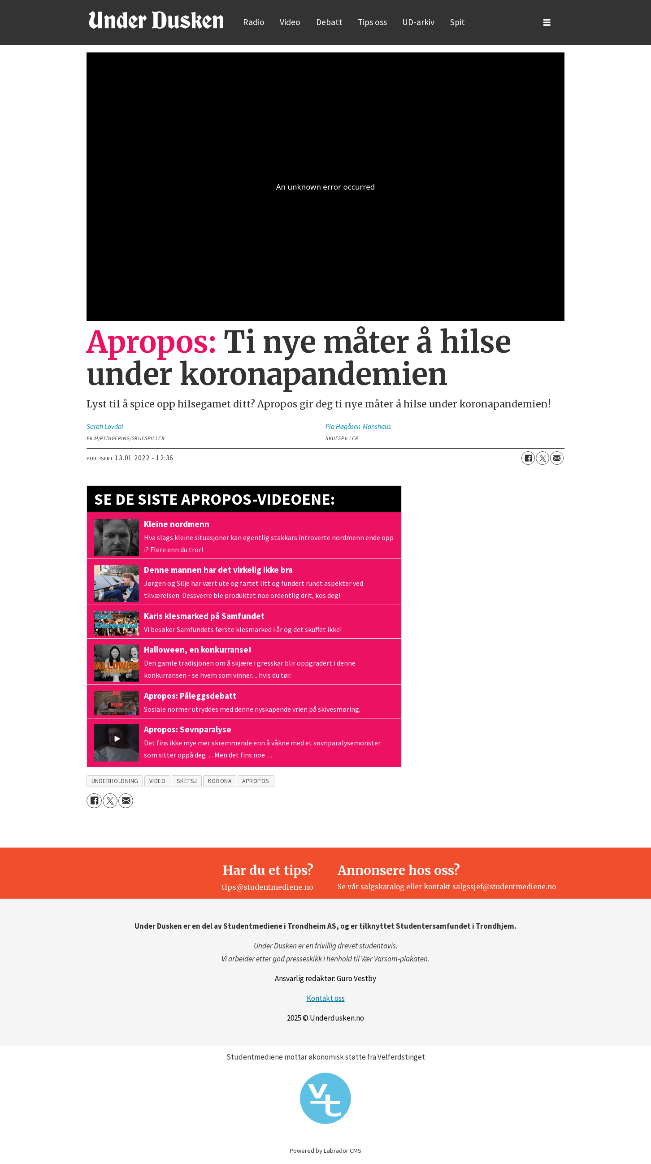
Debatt (329, 22)
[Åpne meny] (547, 22)
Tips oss (372, 22)
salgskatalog (383, 887)
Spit (457, 22)
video (157, 781)
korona (219, 781)
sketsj (187, 781)
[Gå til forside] (156, 19)
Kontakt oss (326, 998)
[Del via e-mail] (557, 458)
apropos (255, 781)
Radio (254, 22)
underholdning (115, 781)
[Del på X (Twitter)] (542, 458)
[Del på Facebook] (528, 458)
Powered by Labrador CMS (325, 1151)
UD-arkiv (418, 22)
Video (290, 22)
